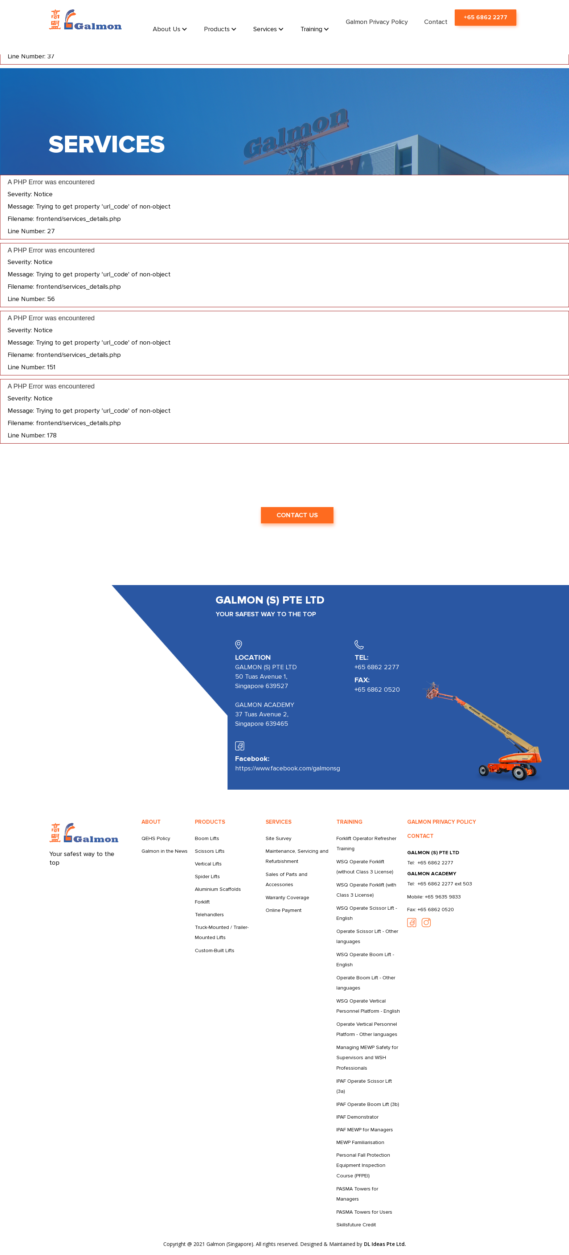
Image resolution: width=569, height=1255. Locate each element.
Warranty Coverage (287, 897)
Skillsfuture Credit (356, 1225)
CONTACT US (297, 515)
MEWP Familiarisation (360, 1142)
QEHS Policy (156, 838)
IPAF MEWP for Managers (364, 1130)
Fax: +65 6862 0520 (430, 909)
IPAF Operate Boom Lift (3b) (367, 1104)
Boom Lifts (207, 838)
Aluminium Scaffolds (218, 889)
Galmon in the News (165, 851)
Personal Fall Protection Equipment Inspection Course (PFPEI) (363, 1165)
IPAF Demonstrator (357, 1117)
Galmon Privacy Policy (377, 22)
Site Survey (278, 838)
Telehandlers (209, 915)
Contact (435, 22)
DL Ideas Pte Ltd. (385, 1243)
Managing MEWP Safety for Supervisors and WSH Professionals (367, 1057)
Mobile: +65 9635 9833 (434, 897)
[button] (170, 29)
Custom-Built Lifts (214, 950)
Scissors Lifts (210, 851)
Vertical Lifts (208, 864)
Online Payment (284, 910)
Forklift (202, 902)
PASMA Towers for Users (364, 1212)
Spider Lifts (207, 876)
